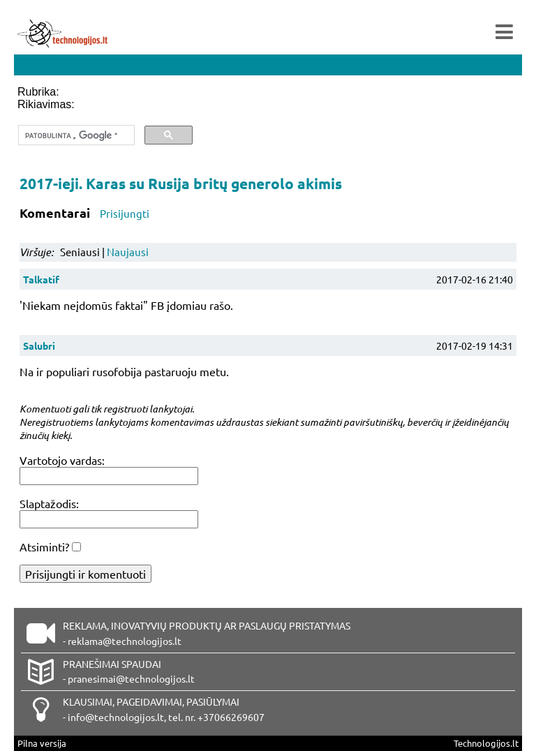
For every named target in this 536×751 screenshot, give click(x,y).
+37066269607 (231, 717)
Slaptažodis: (49, 503)
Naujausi (128, 251)
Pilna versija (41, 743)
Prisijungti (124, 213)
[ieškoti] (75, 135)
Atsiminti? (44, 546)
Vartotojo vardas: (62, 460)
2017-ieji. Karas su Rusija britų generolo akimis (181, 183)
